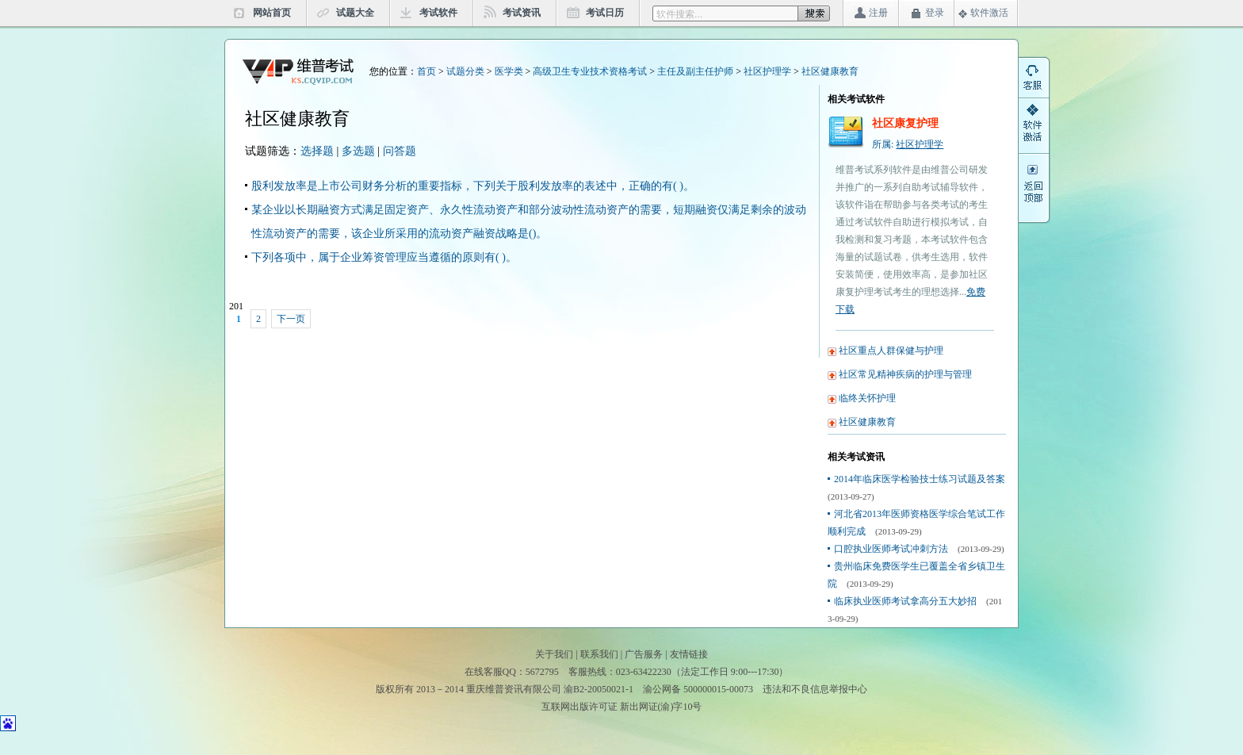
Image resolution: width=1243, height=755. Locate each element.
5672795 (542, 671)
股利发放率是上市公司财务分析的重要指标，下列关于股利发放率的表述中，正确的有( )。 (472, 186)
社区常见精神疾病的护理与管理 (905, 374)
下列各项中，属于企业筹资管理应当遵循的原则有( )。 (384, 257)
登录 (934, 12)
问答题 (399, 151)
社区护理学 (767, 71)
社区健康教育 (830, 71)
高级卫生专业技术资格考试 (590, 71)
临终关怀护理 (867, 398)
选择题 (317, 151)
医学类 (509, 71)
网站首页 (272, 12)
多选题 (358, 151)
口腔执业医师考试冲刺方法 (891, 548)
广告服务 (644, 654)
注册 (878, 12)
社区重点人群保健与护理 (891, 350)
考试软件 (438, 12)
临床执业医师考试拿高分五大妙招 (905, 601)
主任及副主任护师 (695, 71)
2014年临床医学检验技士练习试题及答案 (919, 479)
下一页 (291, 318)
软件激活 (989, 12)
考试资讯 (522, 12)
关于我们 (554, 654)
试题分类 (465, 71)
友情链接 (689, 654)
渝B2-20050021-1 (598, 689)
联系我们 (599, 654)
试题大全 (355, 12)
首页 (426, 71)
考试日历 (605, 12)
